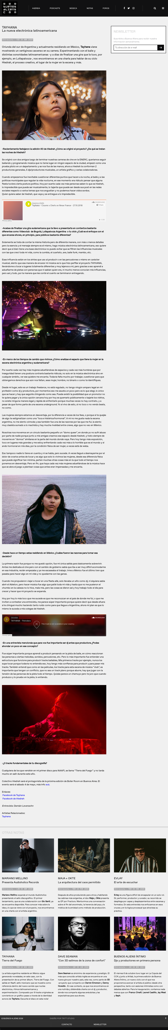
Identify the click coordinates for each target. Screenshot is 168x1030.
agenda (36, 8)
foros (106, 8)
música (73, 8)
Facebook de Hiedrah (13, 798)
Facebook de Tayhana (14, 795)
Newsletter (100, 1024)
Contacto (67, 1024)
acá (47, 784)
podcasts (55, 8)
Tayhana (6, 816)
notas (90, 8)
